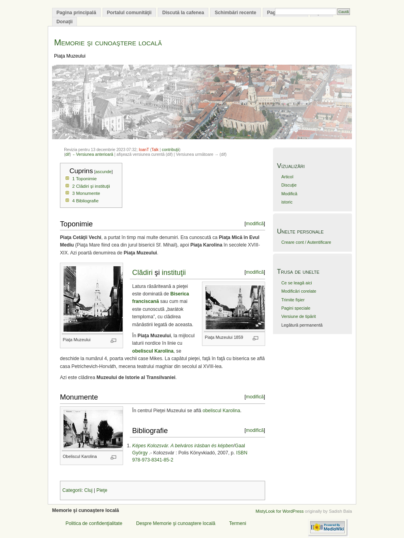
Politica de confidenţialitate (93, 523)
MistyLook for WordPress (280, 511)
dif (67, 154)
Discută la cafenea (183, 12)
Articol (287, 176)
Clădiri (142, 272)
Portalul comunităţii (129, 12)
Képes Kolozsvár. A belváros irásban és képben (183, 445)
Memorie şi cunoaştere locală (108, 42)
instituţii (174, 272)
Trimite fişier (293, 299)
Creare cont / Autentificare (306, 242)
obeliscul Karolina (221, 410)
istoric (287, 202)
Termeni (237, 523)
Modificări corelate (298, 291)
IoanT (144, 150)
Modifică (289, 193)
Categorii (72, 490)
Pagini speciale (295, 308)
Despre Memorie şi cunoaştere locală (175, 523)
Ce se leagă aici (296, 282)
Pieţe (101, 490)
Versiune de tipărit (298, 316)
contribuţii (170, 150)
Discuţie (289, 185)
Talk (155, 150)
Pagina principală (76, 12)
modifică (255, 223)
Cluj (88, 490)
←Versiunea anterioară (92, 154)
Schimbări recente (235, 12)
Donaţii (64, 21)
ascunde (103, 171)
